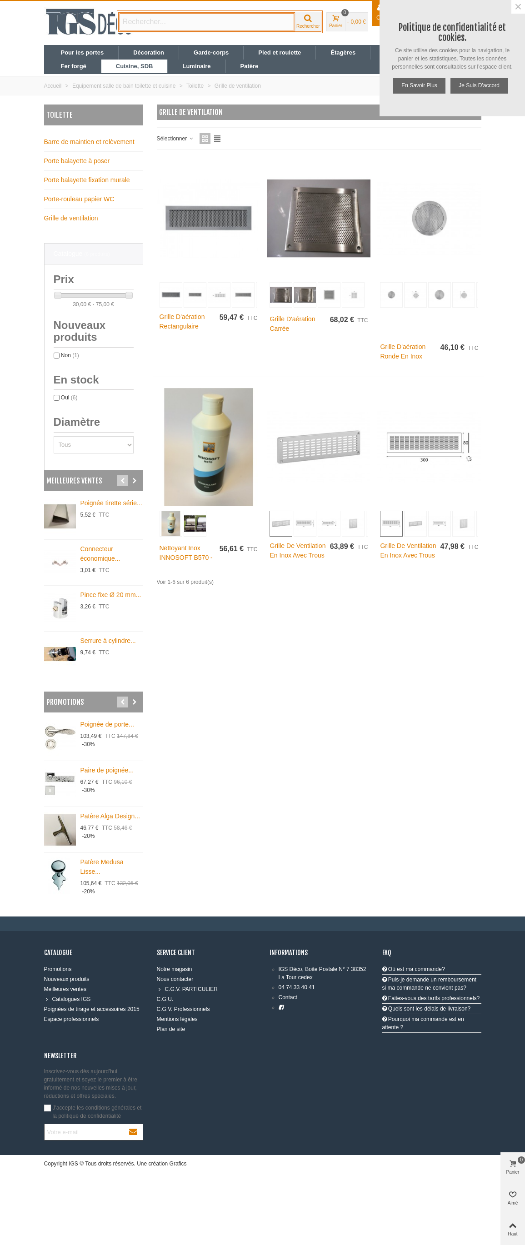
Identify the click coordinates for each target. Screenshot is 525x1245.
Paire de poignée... (107, 770)
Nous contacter (175, 979)
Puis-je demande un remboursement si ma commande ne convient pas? (429, 983)
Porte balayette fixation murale (87, 180)
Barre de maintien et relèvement (89, 141)
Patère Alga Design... (110, 816)
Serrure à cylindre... (108, 640)
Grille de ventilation (71, 218)
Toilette (59, 115)
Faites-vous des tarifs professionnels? (431, 998)
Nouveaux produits (67, 979)
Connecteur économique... (100, 553)
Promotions (65, 702)
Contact (288, 997)
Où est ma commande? (413, 969)
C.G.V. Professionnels (183, 1009)
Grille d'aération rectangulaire (182, 321)
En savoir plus (419, 85)
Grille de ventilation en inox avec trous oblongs (297, 555)
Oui (69, 397)
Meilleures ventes (74, 480)
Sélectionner (175, 138)
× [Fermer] (518, 7)
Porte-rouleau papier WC (79, 199)
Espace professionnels (71, 1019)
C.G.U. (165, 999)
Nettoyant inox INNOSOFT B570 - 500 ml (186, 557)
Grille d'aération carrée (292, 323)
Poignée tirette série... (111, 503)
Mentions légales (177, 1019)
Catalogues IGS (67, 999)
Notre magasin (174, 969)
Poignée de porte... (107, 724)
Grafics (178, 1163)
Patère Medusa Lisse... (102, 866)
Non (70, 355)
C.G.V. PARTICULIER (187, 989)
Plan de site (171, 1029)
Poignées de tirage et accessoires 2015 (92, 1009)
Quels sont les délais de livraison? (426, 1009)
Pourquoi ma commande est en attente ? (423, 1023)
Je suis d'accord (479, 85)
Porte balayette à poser (77, 160)
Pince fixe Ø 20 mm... (110, 594)
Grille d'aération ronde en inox (402, 351)
